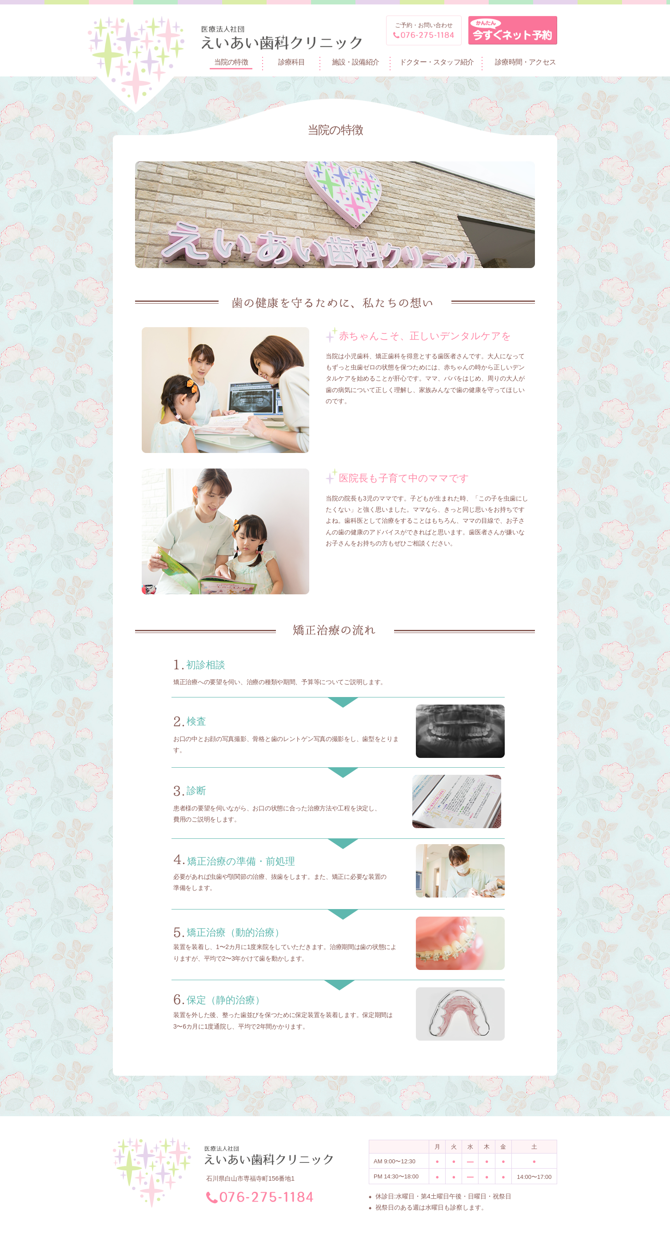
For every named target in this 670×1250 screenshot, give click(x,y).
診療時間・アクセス (525, 62)
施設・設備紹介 (355, 62)
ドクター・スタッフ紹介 (436, 62)
